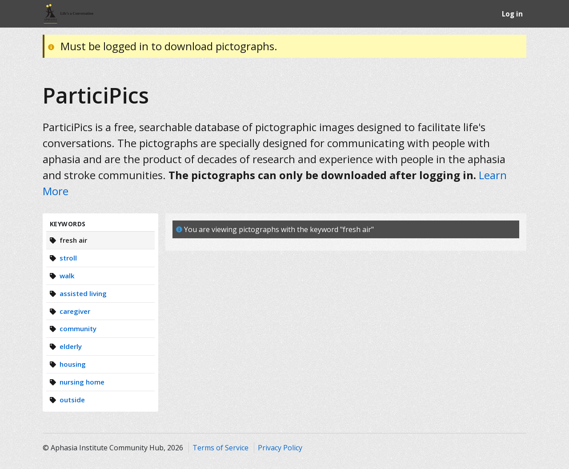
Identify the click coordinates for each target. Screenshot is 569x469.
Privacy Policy (280, 448)
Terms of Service (220, 448)
